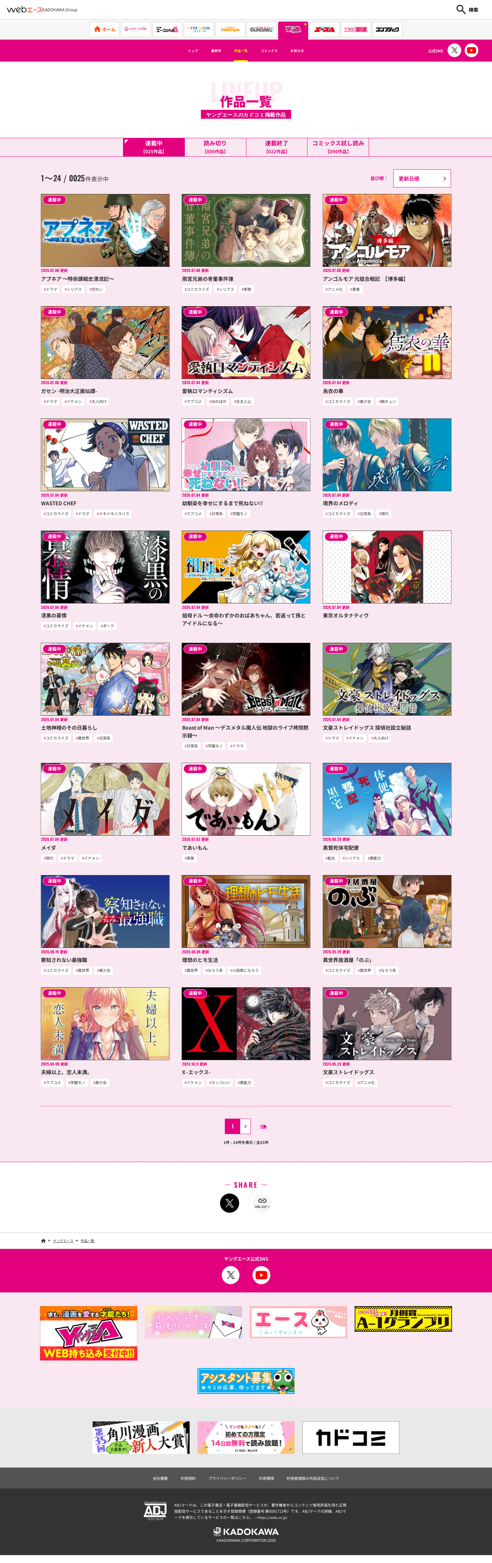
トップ (176, 51)
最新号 (206, 51)
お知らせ (313, 51)
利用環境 (268, 1483)
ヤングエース (63, 1245)
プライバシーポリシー (224, 1483)
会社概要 (149, 1483)
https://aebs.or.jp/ (273, 1523)
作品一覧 (238, 51)
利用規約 (180, 1483)
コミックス (275, 51)
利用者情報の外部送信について (320, 1483)
